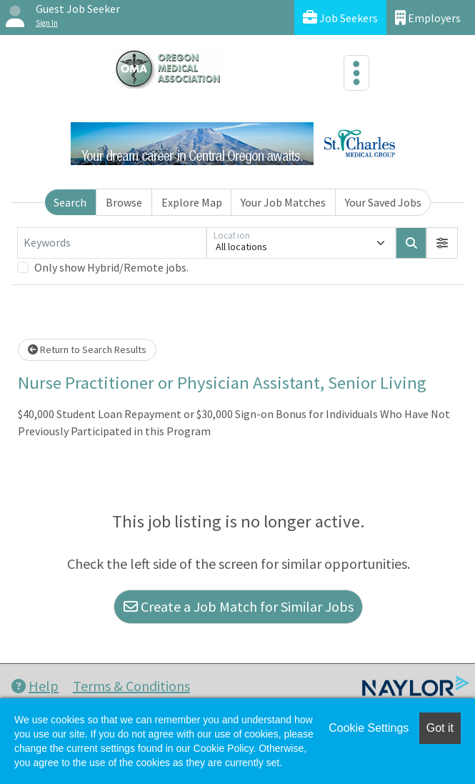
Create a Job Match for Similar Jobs (239, 606)
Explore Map (191, 202)
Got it (440, 728)
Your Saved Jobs (383, 202)
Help (35, 686)
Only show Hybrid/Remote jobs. (111, 267)
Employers (428, 17)
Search (70, 202)
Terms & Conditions (131, 686)
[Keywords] (111, 243)
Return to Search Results (87, 349)
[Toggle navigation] (356, 73)
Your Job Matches (283, 202)
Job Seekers (340, 17)
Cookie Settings (369, 728)
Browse (124, 202)
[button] (442, 243)
